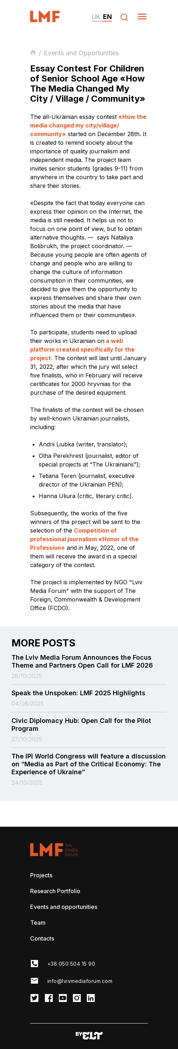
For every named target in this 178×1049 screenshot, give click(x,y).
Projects (41, 875)
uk (96, 16)
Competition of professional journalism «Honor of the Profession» (84, 539)
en (107, 16)
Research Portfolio (55, 891)
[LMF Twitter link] (34, 998)
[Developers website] (89, 1036)
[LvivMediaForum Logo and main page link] (51, 20)
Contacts (42, 938)
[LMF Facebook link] (48, 998)
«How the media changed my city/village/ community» (88, 125)
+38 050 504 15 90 (71, 964)
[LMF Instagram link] (76, 998)
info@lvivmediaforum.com (79, 981)
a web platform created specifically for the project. (82, 349)
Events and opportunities (63, 906)
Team (38, 922)
